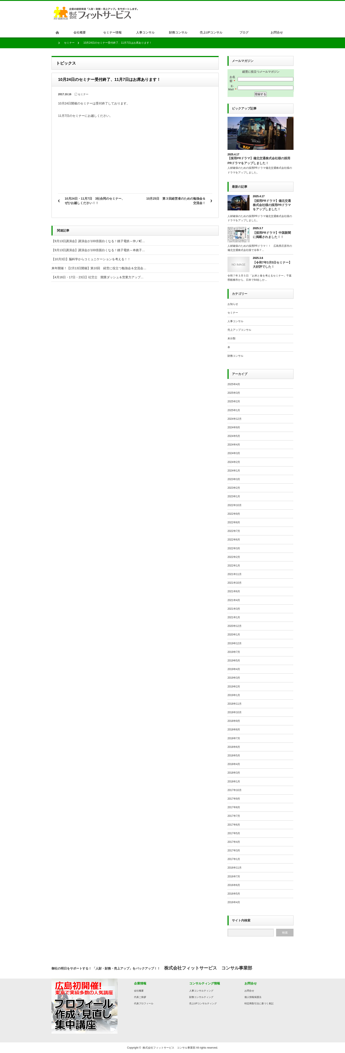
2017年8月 (234, 807)
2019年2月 (234, 686)
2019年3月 (234, 677)
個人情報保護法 (252, 997)
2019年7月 (234, 652)
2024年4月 (234, 444)
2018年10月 (235, 712)
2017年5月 (234, 833)
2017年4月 (234, 841)
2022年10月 (235, 505)
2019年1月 (234, 695)
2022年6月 (234, 539)
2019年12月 (235, 643)
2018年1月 (234, 781)
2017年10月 (235, 790)
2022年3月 (234, 548)
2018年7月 (234, 738)
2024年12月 (235, 418)
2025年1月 (234, 410)
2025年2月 (234, 401)
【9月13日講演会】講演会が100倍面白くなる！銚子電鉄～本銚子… (98, 250)
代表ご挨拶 (140, 997)
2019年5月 (234, 660)
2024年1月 (234, 470)
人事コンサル (235, 321)
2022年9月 (234, 513)
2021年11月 (235, 574)
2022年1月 (234, 565)
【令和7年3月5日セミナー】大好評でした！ (272, 264)
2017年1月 (234, 859)
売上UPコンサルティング (203, 1003)
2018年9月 (234, 720)
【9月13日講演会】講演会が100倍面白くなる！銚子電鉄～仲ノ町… (98, 241)
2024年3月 (234, 453)
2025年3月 (234, 392)
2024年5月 (234, 436)
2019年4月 (234, 669)
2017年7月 (234, 815)
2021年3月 (234, 608)
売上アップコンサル (239, 329)
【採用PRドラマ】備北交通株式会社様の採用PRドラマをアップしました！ (272, 205)
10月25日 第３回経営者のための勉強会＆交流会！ (176, 201)
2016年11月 (235, 867)
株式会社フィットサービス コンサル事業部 (169, 1047)
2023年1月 (234, 496)
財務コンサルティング (201, 997)
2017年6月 (234, 824)
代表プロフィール (143, 1003)
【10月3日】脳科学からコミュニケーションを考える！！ (90, 259)
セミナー (69, 42)
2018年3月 (234, 772)
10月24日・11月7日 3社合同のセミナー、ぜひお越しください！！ (95, 201)
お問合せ (249, 990)
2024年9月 (234, 427)
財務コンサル (235, 355)
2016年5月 (234, 893)
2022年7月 (234, 531)
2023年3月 (234, 479)
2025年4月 (234, 384)
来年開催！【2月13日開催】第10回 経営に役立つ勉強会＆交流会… (98, 268)
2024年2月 (234, 462)
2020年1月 (234, 634)
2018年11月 (235, 703)
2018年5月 (234, 755)
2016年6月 (234, 885)
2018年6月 (234, 746)
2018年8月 (234, 729)
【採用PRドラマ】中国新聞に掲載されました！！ (272, 235)
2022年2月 (234, 557)
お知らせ (233, 304)
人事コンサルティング (201, 990)
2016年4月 (234, 902)
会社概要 (139, 990)
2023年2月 (234, 487)
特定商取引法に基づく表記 (258, 1003)
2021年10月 (235, 582)
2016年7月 (234, 876)
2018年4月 (234, 764)
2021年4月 (234, 600)
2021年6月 (234, 591)
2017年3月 (234, 850)
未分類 (231, 338)
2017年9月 (234, 798)
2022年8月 (234, 522)
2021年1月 (234, 617)
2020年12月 (235, 626)
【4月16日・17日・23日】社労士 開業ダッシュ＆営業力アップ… (97, 277)
